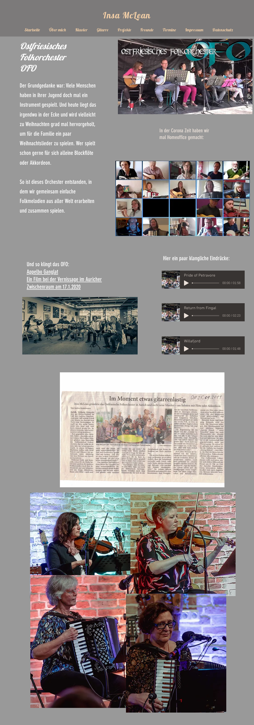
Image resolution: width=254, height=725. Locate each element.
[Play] (186, 283)
